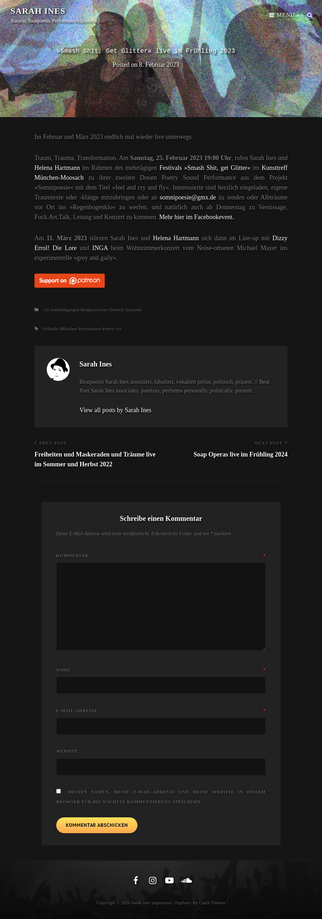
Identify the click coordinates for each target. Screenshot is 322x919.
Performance (89, 328)
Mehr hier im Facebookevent (195, 217)
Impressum (162, 902)
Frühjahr (51, 328)
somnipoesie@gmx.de (188, 197)
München (68, 328)
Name (161, 670)
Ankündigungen (64, 309)
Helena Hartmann (57, 167)
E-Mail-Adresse (161, 710)
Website (67, 751)
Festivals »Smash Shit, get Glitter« (204, 167)
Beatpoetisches (94, 309)
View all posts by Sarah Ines (115, 410)
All (46, 309)
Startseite (133, 309)
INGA (100, 247)
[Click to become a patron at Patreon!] (161, 280)
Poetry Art (112, 328)
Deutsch (116, 309)
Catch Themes (212, 902)
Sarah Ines (38, 10)
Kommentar (161, 555)
